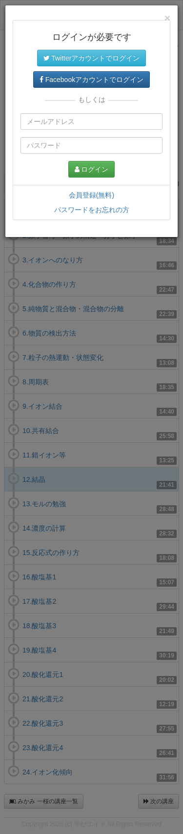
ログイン (92, 169)
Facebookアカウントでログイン (91, 79)
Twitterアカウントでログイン (91, 58)
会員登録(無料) (91, 195)
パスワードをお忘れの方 (91, 210)
